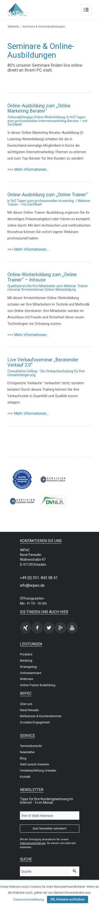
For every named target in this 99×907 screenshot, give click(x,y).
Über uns (26, 704)
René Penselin (29, 710)
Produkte (26, 654)
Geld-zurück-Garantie (34, 764)
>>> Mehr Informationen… (28, 169)
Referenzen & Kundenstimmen (40, 716)
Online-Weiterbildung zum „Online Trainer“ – (42, 277)
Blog (23, 758)
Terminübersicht (31, 746)
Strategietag (28, 667)
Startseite (13, 26)
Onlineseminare (30, 673)
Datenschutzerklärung (28, 899)
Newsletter (27, 752)
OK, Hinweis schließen (67, 899)
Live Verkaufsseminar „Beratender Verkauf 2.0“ (43, 362)
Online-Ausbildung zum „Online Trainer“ (47, 194)
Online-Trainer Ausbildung (37, 685)
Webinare (26, 679)
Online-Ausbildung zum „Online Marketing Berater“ (39, 108)
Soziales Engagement (35, 722)
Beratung (26, 660)
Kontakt (25, 776)
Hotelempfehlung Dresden (38, 770)
